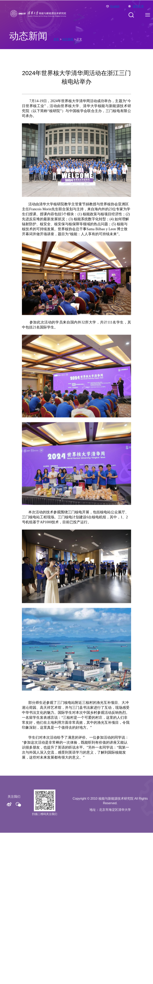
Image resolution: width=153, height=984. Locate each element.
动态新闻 (67, 42)
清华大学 (138, 8)
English (115, 8)
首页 (56, 42)
